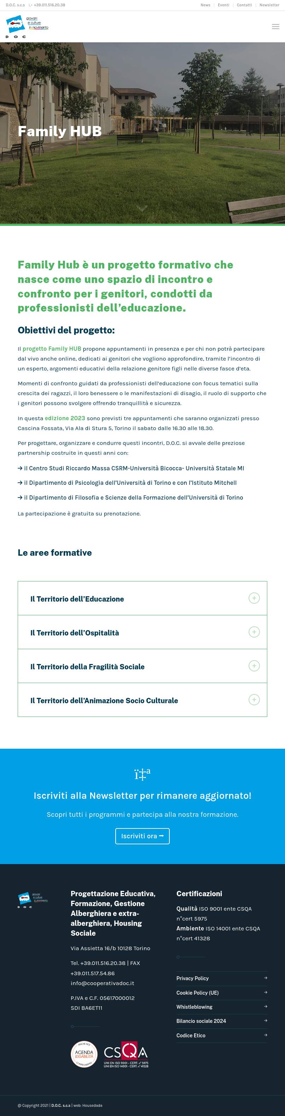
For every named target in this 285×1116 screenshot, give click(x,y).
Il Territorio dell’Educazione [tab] (145, 598)
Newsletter (269, 5)
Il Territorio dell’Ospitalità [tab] (145, 632)
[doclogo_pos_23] (29, 26)
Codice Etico (190, 1035)
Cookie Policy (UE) (197, 993)
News (205, 5)
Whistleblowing (194, 1007)
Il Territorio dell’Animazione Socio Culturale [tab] (145, 699)
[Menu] (275, 26)
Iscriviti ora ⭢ (142, 836)
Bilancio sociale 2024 (201, 1021)
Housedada (92, 1105)
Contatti (244, 5)
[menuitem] (205, 5)
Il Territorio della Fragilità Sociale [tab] (145, 665)
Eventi (223, 5)
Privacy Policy (192, 978)
